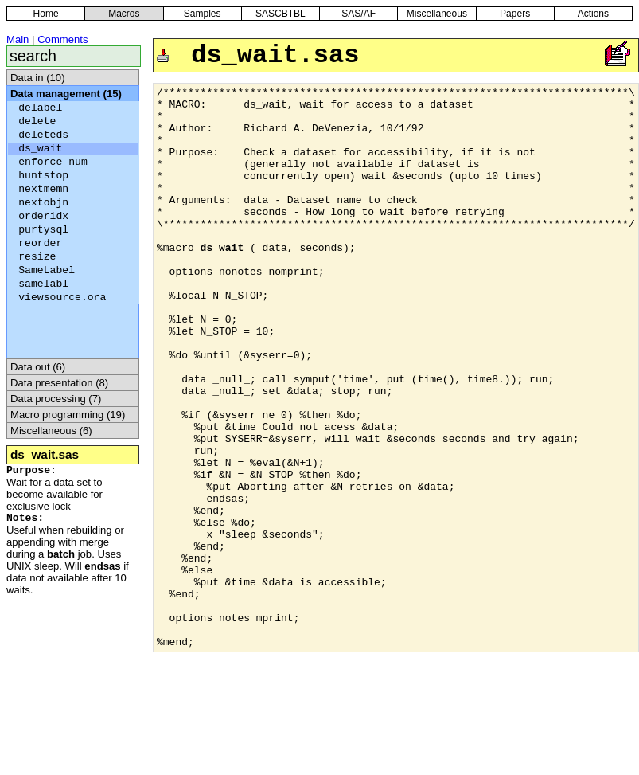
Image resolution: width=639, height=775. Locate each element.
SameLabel (46, 270)
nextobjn (43, 203)
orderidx (43, 216)
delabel (40, 108)
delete (37, 121)
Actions (593, 13)
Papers (515, 13)
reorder (40, 243)
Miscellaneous (437, 13)
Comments (62, 39)
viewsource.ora (62, 297)
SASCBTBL (280, 13)
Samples (202, 13)
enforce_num (53, 162)
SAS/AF (358, 13)
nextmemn (43, 189)
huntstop (43, 176)
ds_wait (40, 149)
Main (17, 39)
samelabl (43, 284)
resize (37, 257)
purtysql (43, 230)
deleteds (43, 135)
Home (46, 13)
